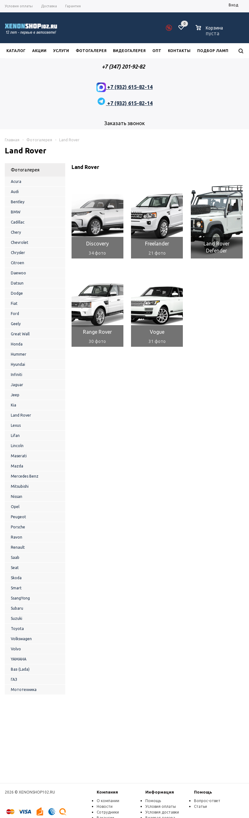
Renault (18, 547)
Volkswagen (21, 639)
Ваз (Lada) (20, 669)
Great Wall (20, 334)
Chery (16, 232)
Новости (105, 806)
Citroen (17, 263)
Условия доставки (162, 812)
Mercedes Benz (24, 476)
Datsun (17, 283)
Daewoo (18, 273)
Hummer (18, 354)
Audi (15, 192)
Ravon (16, 537)
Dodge (17, 293)
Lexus (16, 425)
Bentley (17, 202)
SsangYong (20, 598)
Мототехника (24, 689)
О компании (108, 801)
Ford (15, 314)
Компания (107, 792)
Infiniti (16, 374)
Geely (16, 324)
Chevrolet (19, 242)
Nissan (16, 496)
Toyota (17, 629)
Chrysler (18, 253)
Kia (13, 405)
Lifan (15, 435)
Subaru (17, 608)
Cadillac (17, 222)
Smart (16, 588)
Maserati (19, 456)
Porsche (18, 527)
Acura (16, 181)
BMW (15, 212)
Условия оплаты (160, 806)
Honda (17, 344)
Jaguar (17, 385)
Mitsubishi (20, 486)
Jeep (15, 395)
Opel (15, 507)
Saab (15, 557)
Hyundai (18, 364)
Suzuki (16, 618)
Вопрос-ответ (207, 801)
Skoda (16, 578)
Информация (159, 792)
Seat (15, 568)
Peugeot (18, 517)
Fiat (14, 303)
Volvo (16, 649)
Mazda (17, 466)
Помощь (203, 792)
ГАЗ (14, 679)
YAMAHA (18, 659)
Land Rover (21, 415)
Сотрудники (108, 812)
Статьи (200, 806)
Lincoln (17, 446)
